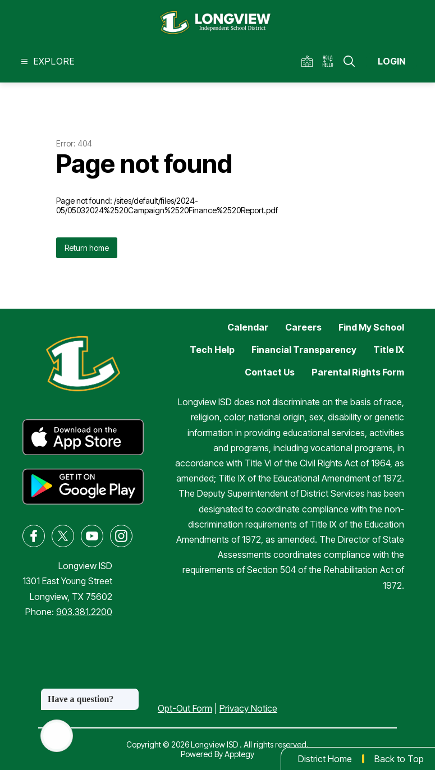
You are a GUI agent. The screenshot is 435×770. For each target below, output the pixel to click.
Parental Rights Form (358, 372)
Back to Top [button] (399, 758)
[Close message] (130, 693)
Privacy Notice (248, 708)
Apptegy (239, 754)
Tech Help (212, 349)
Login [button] (391, 61)
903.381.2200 (84, 611)
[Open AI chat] (56, 735)
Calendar (247, 327)
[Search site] (349, 61)
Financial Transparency (303, 349)
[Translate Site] (331, 61)
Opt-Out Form (185, 708)
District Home (325, 758)
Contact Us (270, 372)
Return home (87, 248)
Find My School (371, 327)
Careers (303, 327)
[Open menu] (46, 61)
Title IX (388, 349)
